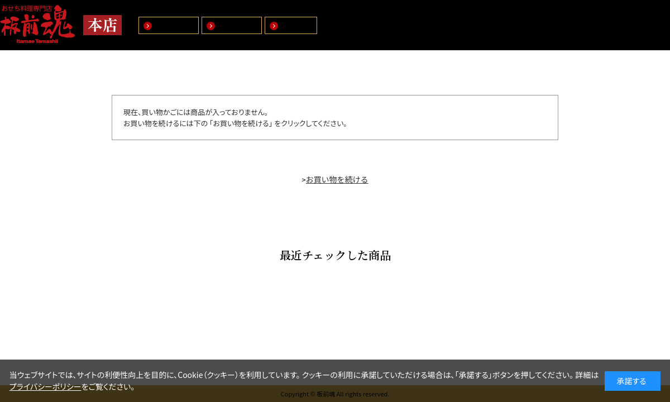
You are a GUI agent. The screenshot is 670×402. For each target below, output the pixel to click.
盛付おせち (174, 25)
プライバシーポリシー (45, 386)
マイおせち (237, 25)
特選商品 (296, 25)
